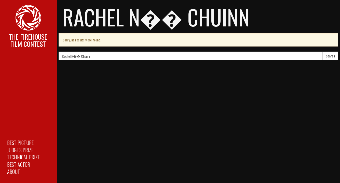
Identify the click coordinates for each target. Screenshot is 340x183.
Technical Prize (23, 157)
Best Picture (20, 142)
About (13, 171)
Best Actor (18, 164)
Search (330, 55)
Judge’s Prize (20, 150)
